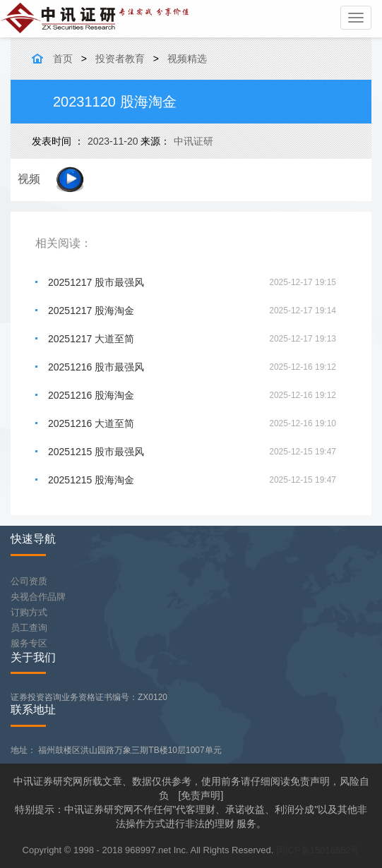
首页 (63, 58)
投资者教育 (120, 58)
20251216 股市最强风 (96, 367)
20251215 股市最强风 (96, 451)
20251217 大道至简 (91, 338)
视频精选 (187, 58)
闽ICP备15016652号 (318, 850)
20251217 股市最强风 (96, 282)
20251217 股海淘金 (91, 310)
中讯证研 (193, 141)
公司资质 (29, 581)
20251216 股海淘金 (91, 395)
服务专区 (29, 643)
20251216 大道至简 (91, 423)
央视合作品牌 (38, 596)
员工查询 (29, 627)
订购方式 (29, 612)
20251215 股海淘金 (91, 480)
